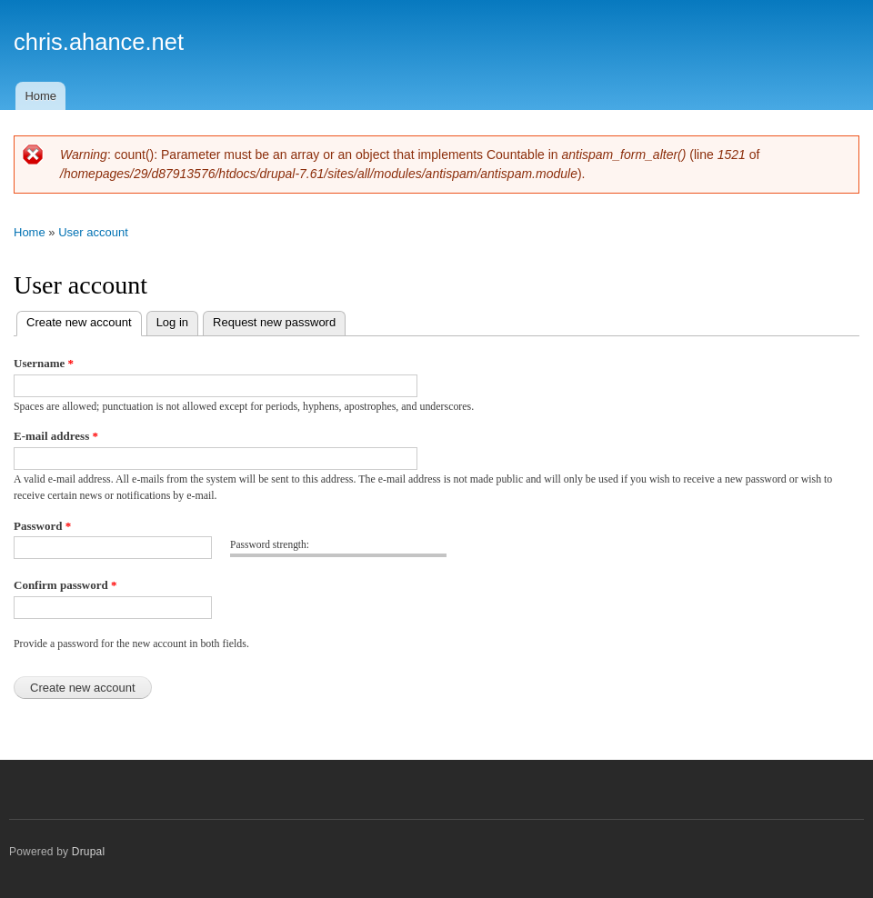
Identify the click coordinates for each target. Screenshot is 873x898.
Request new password (274, 322)
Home (40, 96)
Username (44, 363)
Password (42, 526)
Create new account (84, 320)
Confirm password (65, 585)
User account (93, 232)
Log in (172, 322)
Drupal (88, 851)
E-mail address (56, 436)
